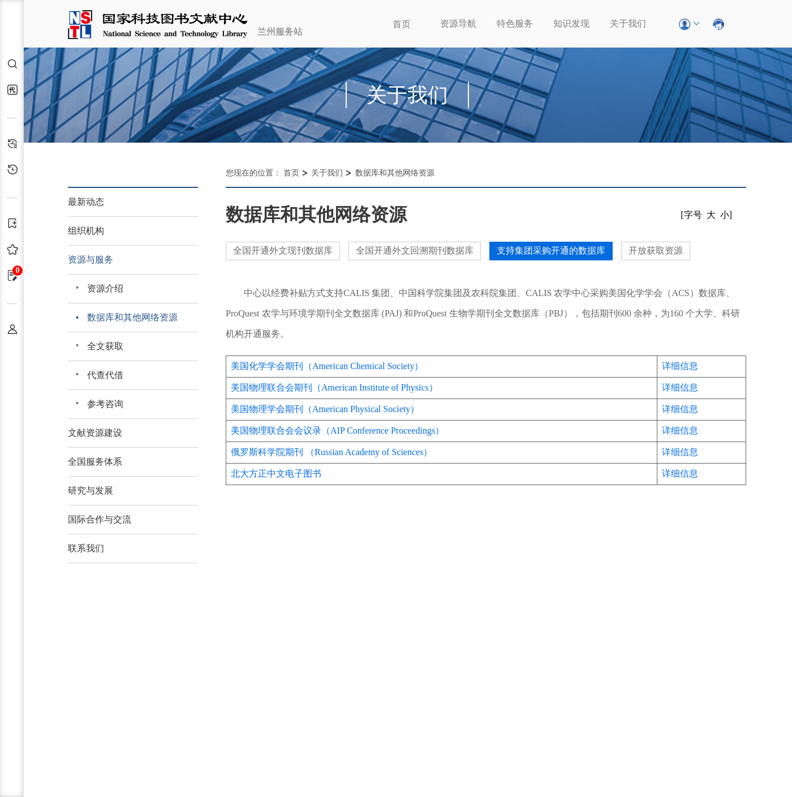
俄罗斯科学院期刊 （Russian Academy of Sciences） (331, 452)
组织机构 (86, 230)
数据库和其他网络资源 (132, 317)
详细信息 (680, 366)
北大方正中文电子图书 (276, 473)
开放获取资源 (656, 250)
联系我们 (86, 548)
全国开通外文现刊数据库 (283, 250)
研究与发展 (90, 490)
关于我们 (628, 23)
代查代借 (105, 375)
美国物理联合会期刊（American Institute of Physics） (334, 387)
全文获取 (105, 346)
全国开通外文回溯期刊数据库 (415, 250)
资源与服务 (90, 259)
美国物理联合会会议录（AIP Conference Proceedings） (337, 430)
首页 (402, 24)
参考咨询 (105, 404)
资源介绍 (105, 288)
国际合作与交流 (99, 519)
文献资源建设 (95, 433)
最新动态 (86, 202)
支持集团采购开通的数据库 (551, 250)
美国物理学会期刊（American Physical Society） (325, 409)
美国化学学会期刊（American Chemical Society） (327, 366)
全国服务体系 (95, 461)
